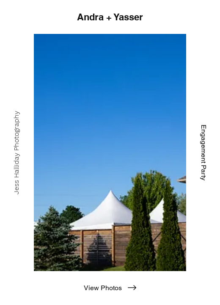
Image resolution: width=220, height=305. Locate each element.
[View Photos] (110, 287)
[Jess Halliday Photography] (16, 152)
